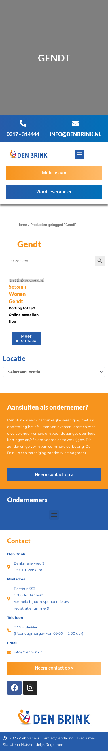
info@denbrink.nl (75, 134)
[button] (79, 154)
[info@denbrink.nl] (75, 123)
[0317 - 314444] (23, 123)
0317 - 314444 (23, 134)
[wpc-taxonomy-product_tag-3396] (54, 372)
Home (22, 225)
